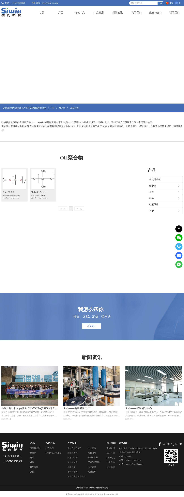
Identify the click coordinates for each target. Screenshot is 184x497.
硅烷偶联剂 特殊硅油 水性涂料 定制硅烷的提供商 (24, 108)
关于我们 (136, 12)
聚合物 (62, 108)
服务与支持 (155, 12)
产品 (60, 12)
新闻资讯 (118, 12)
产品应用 (99, 12)
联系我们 (174, 12)
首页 (41, 12)
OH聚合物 (74, 108)
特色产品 (80, 12)
